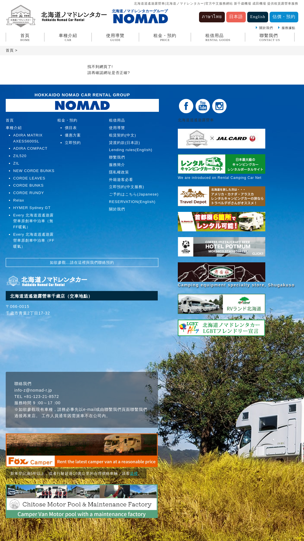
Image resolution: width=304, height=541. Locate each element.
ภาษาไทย (212, 16)
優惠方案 (73, 135)
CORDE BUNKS (28, 185)
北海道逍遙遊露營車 (198, 120)
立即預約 (73, 142)
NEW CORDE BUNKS (33, 171)
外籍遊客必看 (121, 179)
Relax (18, 200)
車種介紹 (68, 37)
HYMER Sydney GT (32, 208)
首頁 (25, 37)
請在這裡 (78, 262)
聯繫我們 (270, 37)
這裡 (134, 473)
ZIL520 (19, 156)
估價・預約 (283, 16)
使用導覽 (115, 37)
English (257, 16)
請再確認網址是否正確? (108, 73)
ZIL (16, 163)
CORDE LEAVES (29, 178)
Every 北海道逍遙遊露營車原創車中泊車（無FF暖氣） (33, 221)
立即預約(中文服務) (126, 187)
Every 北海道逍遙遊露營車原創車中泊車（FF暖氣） (33, 240)
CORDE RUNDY (28, 193)
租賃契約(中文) (122, 135)
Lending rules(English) (130, 150)
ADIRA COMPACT (30, 148)
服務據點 (288, 28)
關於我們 (266, 28)
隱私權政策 (119, 172)
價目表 (71, 128)
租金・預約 (164, 37)
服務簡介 (117, 165)
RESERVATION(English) (132, 202)
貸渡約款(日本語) (124, 142)
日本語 (236, 16)
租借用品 (217, 37)
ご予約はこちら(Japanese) (134, 194)
